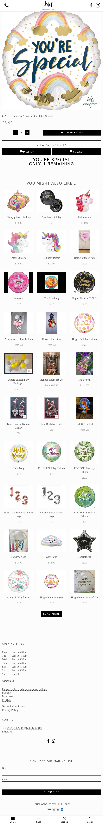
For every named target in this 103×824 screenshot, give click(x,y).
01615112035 (15, 728)
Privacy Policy (10, 710)
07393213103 (33, 728)
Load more (51, 613)
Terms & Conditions (13, 706)
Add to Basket (72, 132)
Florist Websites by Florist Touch (51, 804)
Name (5, 768)
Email (5, 779)
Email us (7, 731)
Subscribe (51, 792)
